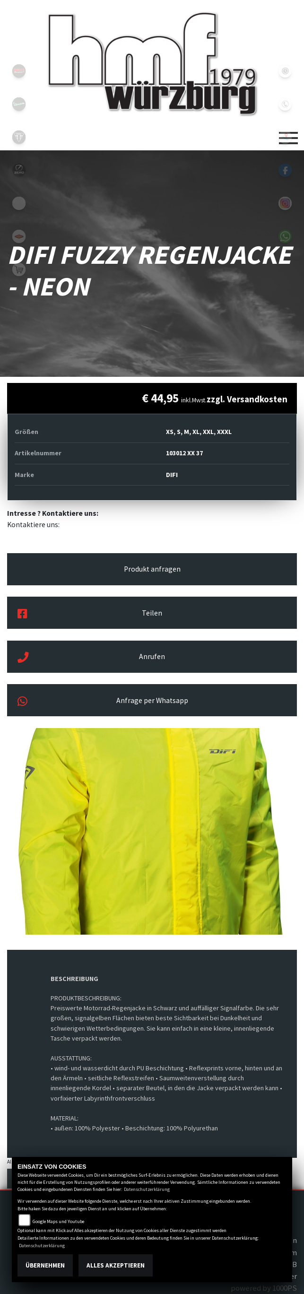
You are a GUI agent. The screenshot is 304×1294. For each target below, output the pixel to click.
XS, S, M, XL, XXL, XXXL (199, 431)
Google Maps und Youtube (58, 1221)
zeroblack (19, 170)
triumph (19, 137)
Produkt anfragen (152, 568)
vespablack (19, 104)
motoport (19, 236)
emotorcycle (19, 203)
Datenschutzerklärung (147, 1189)
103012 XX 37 (184, 453)
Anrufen (91, 657)
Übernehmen (45, 1265)
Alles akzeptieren (116, 1265)
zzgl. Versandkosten (247, 399)
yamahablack (19, 71)
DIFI (172, 474)
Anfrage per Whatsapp (102, 701)
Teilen (89, 614)
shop (19, 269)
